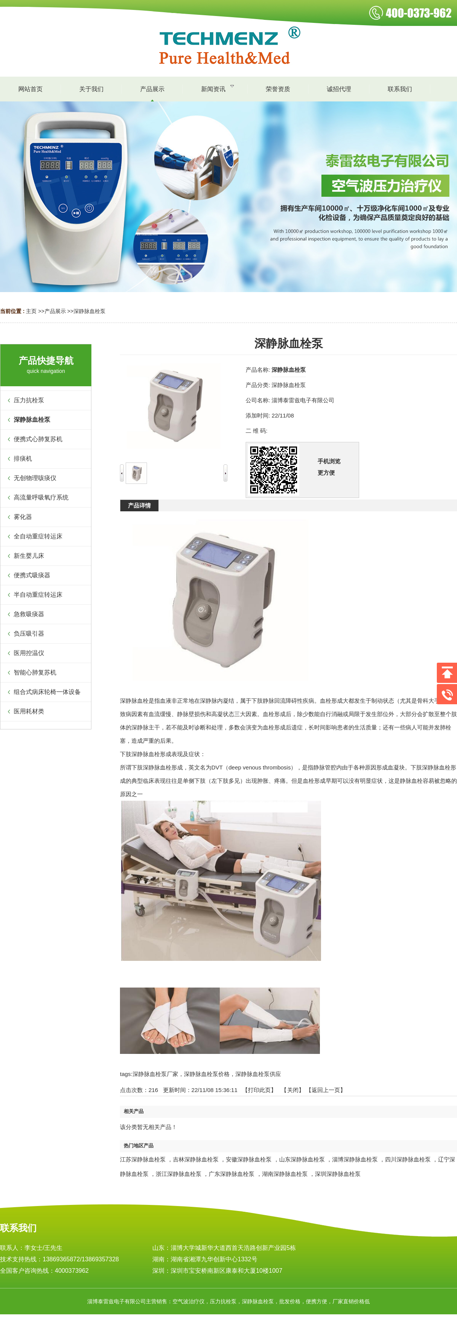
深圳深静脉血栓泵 (338, 1174)
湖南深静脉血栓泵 (285, 1174)
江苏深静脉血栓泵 (143, 1159)
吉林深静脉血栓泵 (196, 1159)
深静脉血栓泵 (89, 311)
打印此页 (259, 1090)
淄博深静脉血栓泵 (355, 1159)
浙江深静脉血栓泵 (178, 1174)
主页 (31, 311)
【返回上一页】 (326, 1090)
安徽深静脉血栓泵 (249, 1159)
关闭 (293, 1090)
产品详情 (139, 505)
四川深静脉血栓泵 (408, 1159)
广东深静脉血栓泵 (231, 1174)
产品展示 (55, 311)
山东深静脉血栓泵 (302, 1159)
